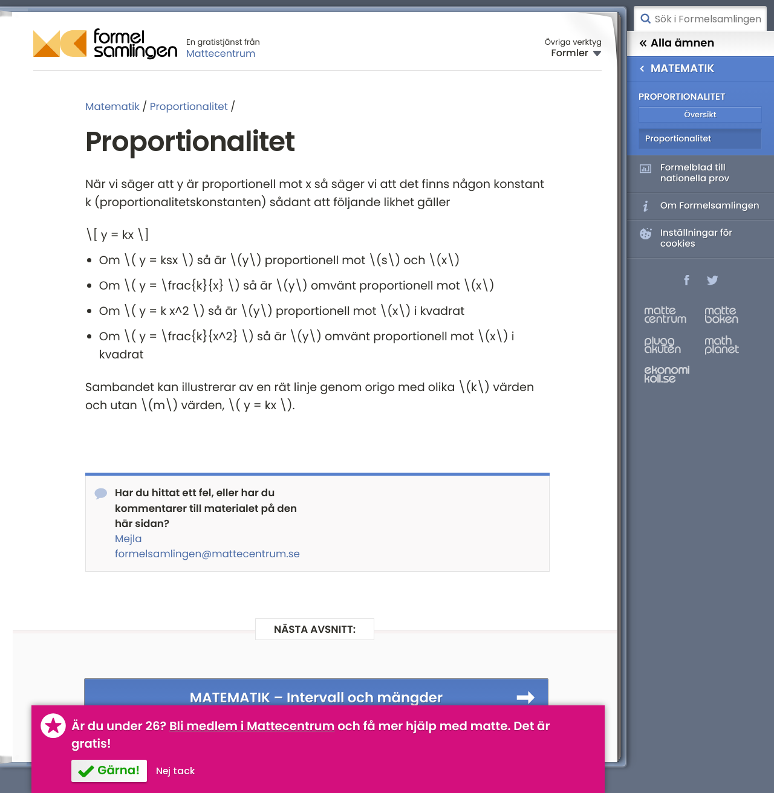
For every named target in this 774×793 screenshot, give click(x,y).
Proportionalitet (189, 106)
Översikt (700, 114)
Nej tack (175, 771)
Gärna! (118, 770)
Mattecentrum (221, 53)
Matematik (112, 106)
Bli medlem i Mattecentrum (252, 725)
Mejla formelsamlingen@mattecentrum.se (207, 546)
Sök (645, 19)
